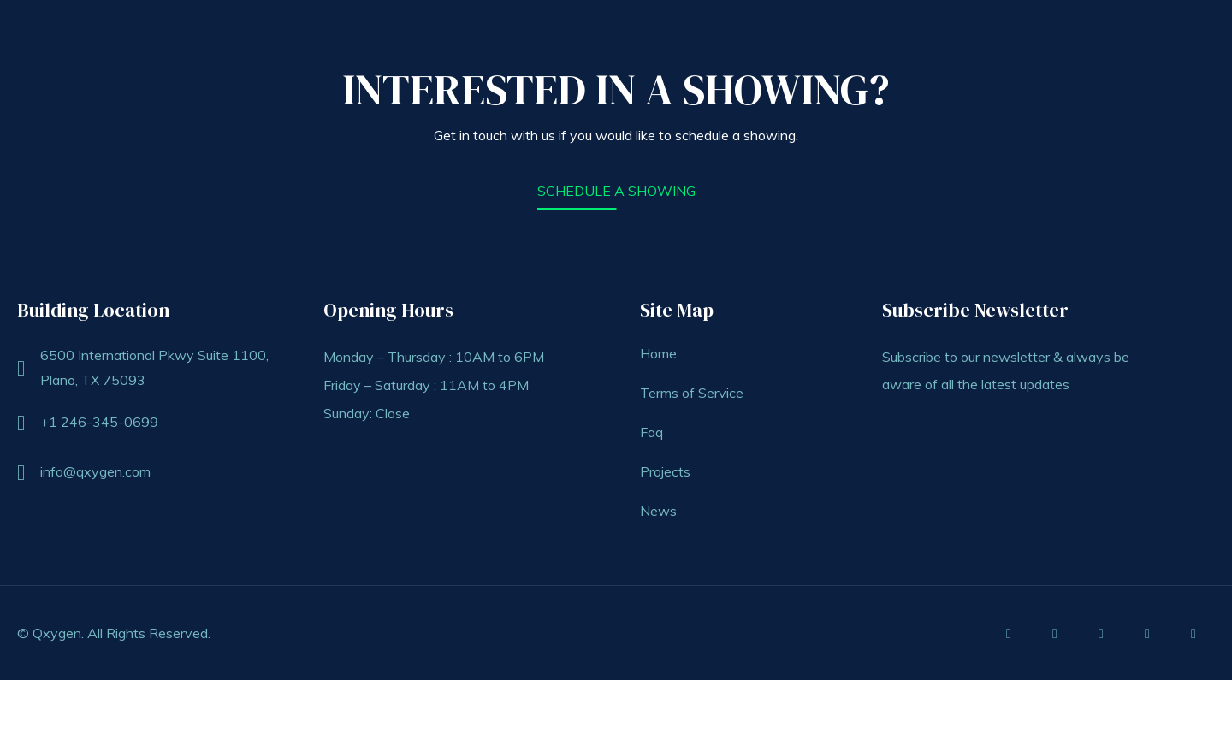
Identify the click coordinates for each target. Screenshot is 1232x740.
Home (658, 353)
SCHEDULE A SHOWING (616, 190)
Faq (651, 432)
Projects (665, 471)
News (658, 510)
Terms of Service (691, 392)
